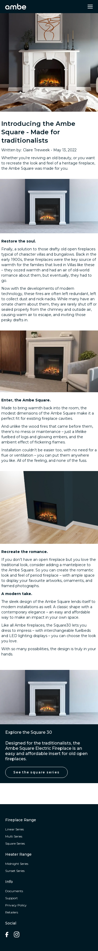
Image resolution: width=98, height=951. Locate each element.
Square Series (15, 843)
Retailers (11, 912)
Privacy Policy (16, 905)
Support (11, 898)
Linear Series (14, 829)
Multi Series (13, 836)
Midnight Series (16, 864)
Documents (14, 891)
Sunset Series (15, 871)
